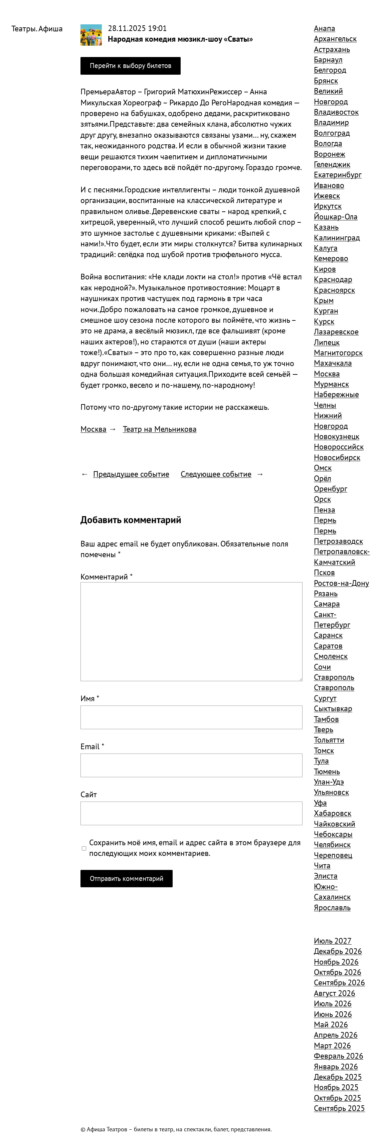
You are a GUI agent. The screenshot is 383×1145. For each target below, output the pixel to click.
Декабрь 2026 (338, 951)
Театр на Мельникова (160, 428)
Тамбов (326, 719)
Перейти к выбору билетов (130, 65)
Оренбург (330, 488)
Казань (326, 226)
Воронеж (329, 153)
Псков (324, 572)
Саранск (328, 635)
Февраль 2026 (338, 1055)
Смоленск (331, 656)
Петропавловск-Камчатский (342, 556)
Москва (93, 428)
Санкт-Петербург (332, 619)
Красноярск (334, 289)
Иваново (329, 185)
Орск (322, 498)
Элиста (326, 875)
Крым (324, 300)
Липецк (327, 342)
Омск (323, 467)
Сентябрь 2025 (339, 1108)
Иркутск (328, 205)
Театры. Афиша (37, 28)
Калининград (337, 237)
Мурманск (331, 383)
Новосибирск (337, 457)
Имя (89, 698)
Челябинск (332, 844)
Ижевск (327, 195)
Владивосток (336, 111)
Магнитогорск (338, 352)
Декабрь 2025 (338, 1076)
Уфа (320, 802)
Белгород (330, 69)
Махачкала (333, 362)
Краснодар (333, 279)
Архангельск (335, 38)
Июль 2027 (333, 940)
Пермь (325, 519)
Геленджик (332, 164)
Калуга (326, 247)
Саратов (328, 645)
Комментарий (106, 576)
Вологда (328, 143)
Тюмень (327, 771)
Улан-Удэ (329, 781)
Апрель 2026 (336, 1034)
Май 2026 (331, 1024)
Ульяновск (331, 792)
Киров (325, 268)
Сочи (322, 666)
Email (92, 746)
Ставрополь (334, 677)
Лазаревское (336, 331)
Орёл (322, 478)
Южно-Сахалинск (332, 891)
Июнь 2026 (333, 1014)
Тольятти (329, 739)
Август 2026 (334, 993)
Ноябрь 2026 (336, 961)
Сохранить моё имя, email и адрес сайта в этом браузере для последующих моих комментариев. (195, 847)
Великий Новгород (331, 95)
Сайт (88, 794)
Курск (324, 321)
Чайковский (334, 823)
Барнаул (328, 59)
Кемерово (331, 258)
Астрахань (332, 49)
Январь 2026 (336, 1066)
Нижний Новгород (331, 420)
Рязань (326, 593)
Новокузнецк (336, 436)
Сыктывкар (333, 708)
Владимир (331, 122)
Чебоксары (333, 834)
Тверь (323, 729)
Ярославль (332, 907)
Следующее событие (216, 473)
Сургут (325, 698)
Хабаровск (332, 813)
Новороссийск (339, 446)
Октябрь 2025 (337, 1097)
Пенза (324, 509)
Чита (322, 865)
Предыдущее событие (131, 473)
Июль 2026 (333, 1003)
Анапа (324, 28)
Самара (327, 603)
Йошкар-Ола (336, 216)
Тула (321, 760)
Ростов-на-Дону (341, 583)
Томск (324, 750)
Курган (326, 310)
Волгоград (332, 132)
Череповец (333, 855)
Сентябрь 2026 (339, 982)
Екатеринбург (338, 174)
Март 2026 (332, 1045)
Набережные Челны (336, 399)
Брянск (326, 80)
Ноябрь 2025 (336, 1087)
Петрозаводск (338, 540)
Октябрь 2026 (337, 972)
